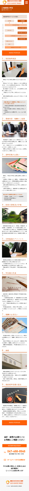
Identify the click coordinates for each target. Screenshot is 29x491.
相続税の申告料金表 (14, 52)
